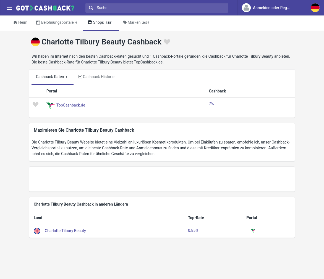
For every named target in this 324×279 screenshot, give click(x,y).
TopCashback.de (70, 105)
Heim (20, 22)
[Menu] (9, 8)
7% (211, 104)
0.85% (193, 230)
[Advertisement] (162, 179)
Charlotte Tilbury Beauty (65, 230)
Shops (101, 22)
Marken (137, 22)
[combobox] (155, 7)
